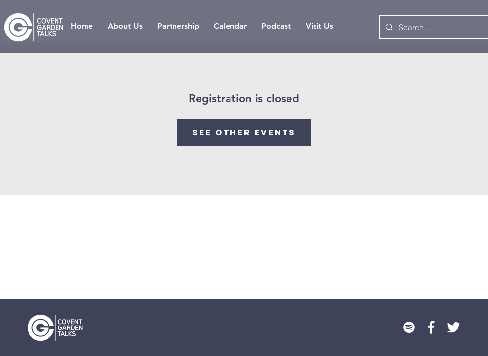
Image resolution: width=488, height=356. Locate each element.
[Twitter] (453, 327)
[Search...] (434, 27)
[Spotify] (409, 327)
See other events (244, 132)
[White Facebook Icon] (431, 327)
